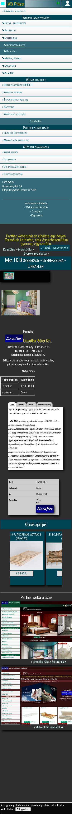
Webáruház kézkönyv (15, 114)
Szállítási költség (44, 405)
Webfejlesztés (11, 152)
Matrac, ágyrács (13, 58)
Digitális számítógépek (15, 166)
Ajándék (9, 73)
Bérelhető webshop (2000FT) (18, 84)
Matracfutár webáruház (16, 140)
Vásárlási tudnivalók (15, 11)
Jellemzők (21, 405)
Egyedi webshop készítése (16, 99)
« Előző (45, 248)
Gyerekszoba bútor (15, 45)
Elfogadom (23, 809)
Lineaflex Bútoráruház (15, 132)
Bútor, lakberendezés (15, 23)
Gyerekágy (11, 51)
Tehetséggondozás (13, 174)
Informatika (10, 159)
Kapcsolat (9, 106)
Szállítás (31, 405)
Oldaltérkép (36, 121)
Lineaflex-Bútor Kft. (37, 341)
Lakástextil (10, 65)
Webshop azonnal (13, 92)
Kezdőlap (9, 249)
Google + (37, 211)
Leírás (12, 405)
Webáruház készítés (37, 207)
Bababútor (10, 30)
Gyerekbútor (11, 37)
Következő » (61, 248)
